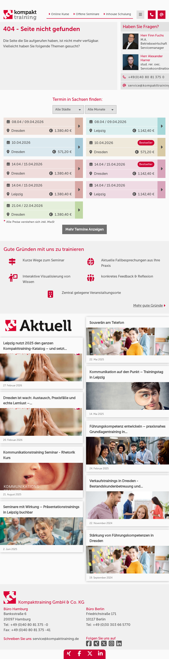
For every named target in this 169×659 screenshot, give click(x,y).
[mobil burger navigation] (140, 14)
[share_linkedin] (100, 654)
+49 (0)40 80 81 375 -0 (29, 625)
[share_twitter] (90, 654)
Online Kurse (59, 14)
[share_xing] (69, 654)
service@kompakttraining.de (56, 639)
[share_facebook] (79, 654)
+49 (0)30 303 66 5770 (111, 625)
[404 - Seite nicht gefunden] (152, 14)
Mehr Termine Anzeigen (84, 229)
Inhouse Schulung (117, 14)
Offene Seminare (86, 14)
